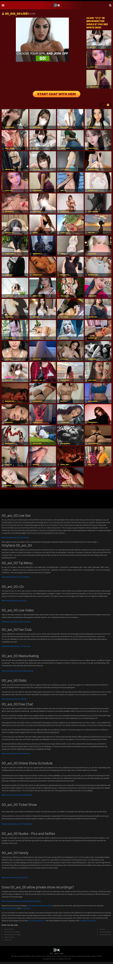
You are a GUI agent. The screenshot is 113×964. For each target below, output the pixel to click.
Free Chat (16, 753)
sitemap (102, 929)
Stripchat (13, 908)
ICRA (61, 953)
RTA (51, 953)
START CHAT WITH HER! (56, 94)
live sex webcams (105, 932)
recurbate (40, 906)
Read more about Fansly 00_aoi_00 (15, 877)
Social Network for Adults (12, 934)
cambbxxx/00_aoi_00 (88, 921)
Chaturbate (6, 908)
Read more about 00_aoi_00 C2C (14, 601)
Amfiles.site (8, 940)
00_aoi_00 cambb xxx (37, 921)
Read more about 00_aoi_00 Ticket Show (17, 824)
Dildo (14, 699)
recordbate (48, 906)
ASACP (56, 953)
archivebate (32, 906)
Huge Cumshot (9, 929)
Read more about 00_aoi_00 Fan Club (16, 646)
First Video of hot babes (12, 932)
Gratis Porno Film (105, 934)
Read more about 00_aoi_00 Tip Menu (16, 577)
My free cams (25, 908)
